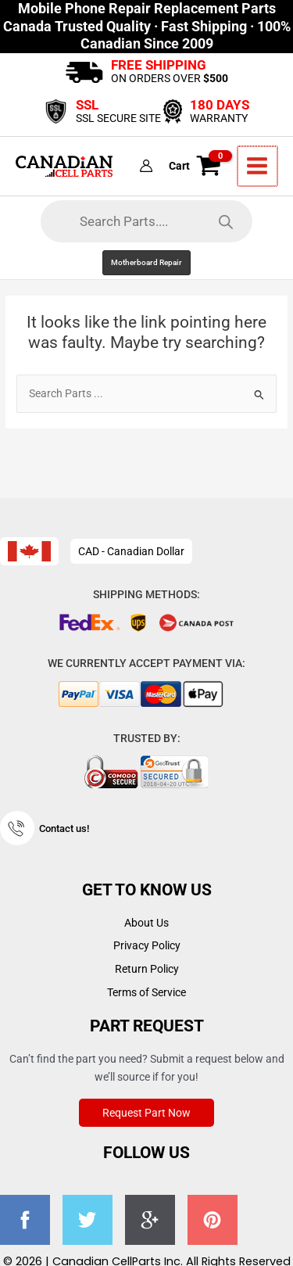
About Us (146, 922)
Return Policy (147, 969)
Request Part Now (146, 1112)
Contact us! (64, 828)
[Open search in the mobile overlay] (146, 221)
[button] (146, 262)
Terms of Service (146, 992)
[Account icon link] (148, 167)
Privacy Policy (146, 945)
